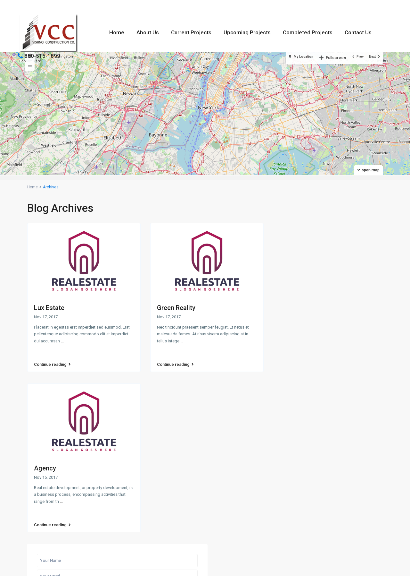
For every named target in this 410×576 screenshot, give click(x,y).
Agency (45, 460)
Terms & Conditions (363, 566)
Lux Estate (49, 308)
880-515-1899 (42, 56)
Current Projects (191, 32)
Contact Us (358, 32)
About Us (147, 32)
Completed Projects (307, 32)
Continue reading (52, 358)
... (62, 341)
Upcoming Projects (247, 32)
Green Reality (176, 308)
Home (116, 32)
